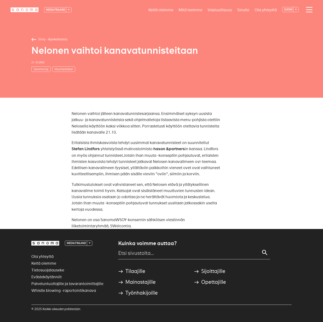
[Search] (264, 252)
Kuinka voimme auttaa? (147, 243)
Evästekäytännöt (46, 276)
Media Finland (56, 9)
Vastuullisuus (220, 9)
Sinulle (243, 9)
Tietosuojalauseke (47, 270)
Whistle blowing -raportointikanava (63, 290)
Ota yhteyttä (266, 9)
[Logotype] (25, 9)
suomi (288, 9)
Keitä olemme (160, 9)
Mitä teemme (190, 9)
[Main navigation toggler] (308, 10)
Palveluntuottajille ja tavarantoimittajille (67, 283)
